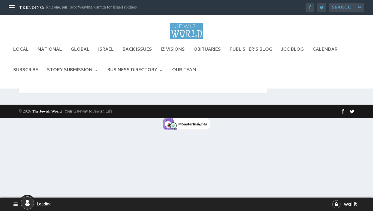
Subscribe (25, 76)
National (50, 55)
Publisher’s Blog (251, 55)
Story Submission (69, 76)
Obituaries (207, 55)
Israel (106, 55)
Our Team (184, 76)
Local (21, 55)
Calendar (325, 55)
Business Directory (132, 76)
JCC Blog (292, 55)
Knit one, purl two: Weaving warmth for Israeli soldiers (91, 7)
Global (80, 55)
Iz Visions (173, 55)
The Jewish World (47, 145)
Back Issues (137, 55)
